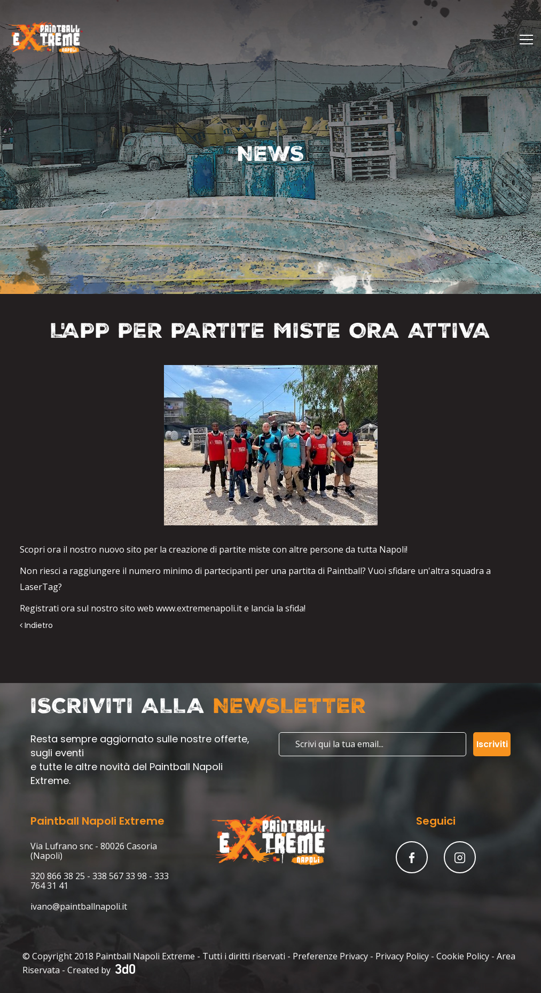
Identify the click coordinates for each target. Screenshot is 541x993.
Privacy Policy (402, 956)
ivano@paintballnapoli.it (78, 906)
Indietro (36, 625)
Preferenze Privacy (330, 956)
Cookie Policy (462, 956)
